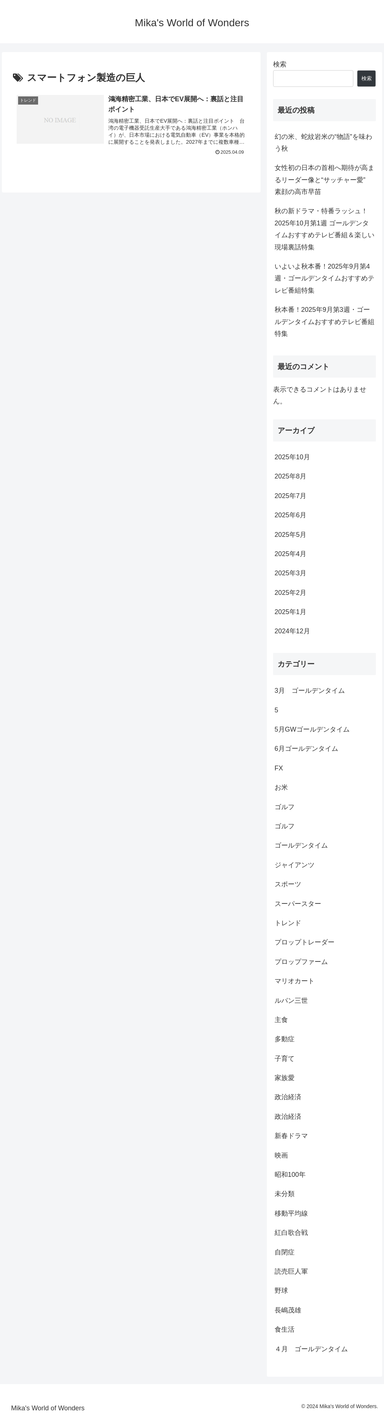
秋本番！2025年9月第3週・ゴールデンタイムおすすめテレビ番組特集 (324, 321)
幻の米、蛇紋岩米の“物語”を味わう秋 (323, 142)
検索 (279, 64)
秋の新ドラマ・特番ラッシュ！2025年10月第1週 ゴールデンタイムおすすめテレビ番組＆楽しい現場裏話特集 (324, 229)
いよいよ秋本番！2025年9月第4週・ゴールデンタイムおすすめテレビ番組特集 (324, 278)
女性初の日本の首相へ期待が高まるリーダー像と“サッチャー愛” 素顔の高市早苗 (325, 179)
